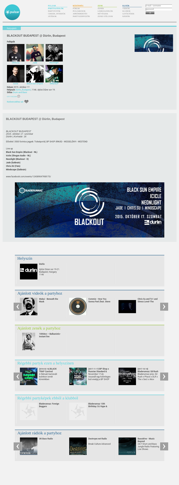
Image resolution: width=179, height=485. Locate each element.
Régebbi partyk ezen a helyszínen (45, 363)
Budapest (26, 90)
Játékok (52, 16)
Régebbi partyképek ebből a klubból (47, 398)
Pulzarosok (79, 11)
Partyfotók (54, 11)
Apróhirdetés (80, 14)
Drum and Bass (20, 92)
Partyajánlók (56, 8)
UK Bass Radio (46, 438)
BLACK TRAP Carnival (48, 371)
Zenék (101, 8)
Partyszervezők (81, 16)
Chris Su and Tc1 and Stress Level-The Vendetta (148, 301)
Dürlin (18, 90)
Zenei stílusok (105, 16)
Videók (126, 8)
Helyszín (24, 258)
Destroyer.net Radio (97, 438)
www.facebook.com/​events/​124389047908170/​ (28, 176)
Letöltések (128, 14)
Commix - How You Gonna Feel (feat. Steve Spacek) (99, 301)
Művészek (103, 14)
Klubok (127, 11)
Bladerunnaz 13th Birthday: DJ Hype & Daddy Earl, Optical (97, 406)
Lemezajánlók (105, 11)
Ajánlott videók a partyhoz (39, 293)
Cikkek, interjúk (57, 14)
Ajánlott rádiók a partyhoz (39, 433)
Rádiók (126, 16)
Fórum (76, 8)
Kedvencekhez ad (15, 102)
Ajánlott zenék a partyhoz (39, 328)
